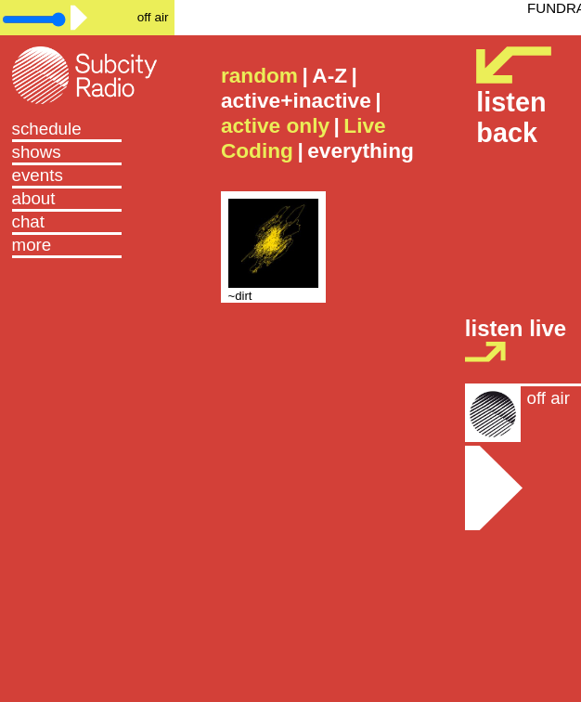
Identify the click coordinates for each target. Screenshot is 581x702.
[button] (87, 246)
